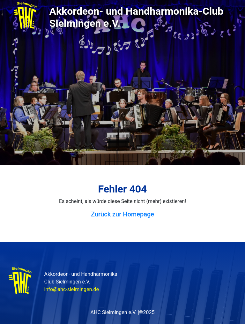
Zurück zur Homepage (122, 214)
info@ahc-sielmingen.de (71, 289)
